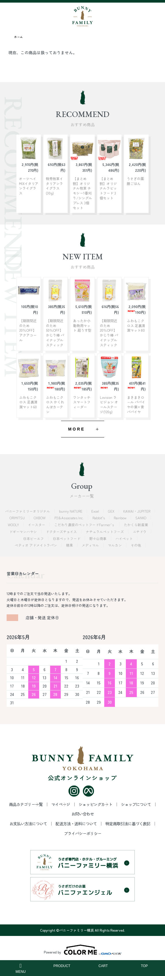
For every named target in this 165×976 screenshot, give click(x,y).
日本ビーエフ (34, 538)
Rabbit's (99, 517)
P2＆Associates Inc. (69, 517)
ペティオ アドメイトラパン (36, 545)
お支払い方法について (28, 823)
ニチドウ (140, 531)
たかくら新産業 (136, 524)
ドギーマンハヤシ (23, 531)
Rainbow (120, 517)
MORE (76, 429)
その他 (136, 545)
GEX (111, 511)
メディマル (91, 545)
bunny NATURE (71, 511)
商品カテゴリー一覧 (26, 804)
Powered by (83, 950)
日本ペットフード (67, 538)
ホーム (18, 37)
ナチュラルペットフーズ (105, 531)
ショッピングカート (95, 804)
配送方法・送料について (76, 823)
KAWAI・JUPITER (137, 511)
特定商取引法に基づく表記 (127, 823)
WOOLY (14, 524)
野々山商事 (98, 538)
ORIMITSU (18, 517)
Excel (95, 511)
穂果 (70, 545)
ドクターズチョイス (62, 531)
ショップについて (136, 804)
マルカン (115, 545)
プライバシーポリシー (82, 833)
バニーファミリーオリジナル (28, 511)
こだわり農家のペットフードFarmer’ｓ (85, 524)
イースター (37, 524)
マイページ (60, 804)
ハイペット (124, 538)
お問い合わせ (82, 814)
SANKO (141, 517)
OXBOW (40, 517)
